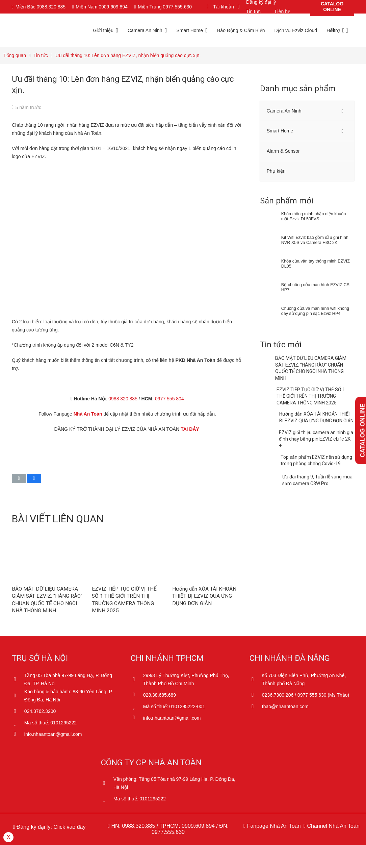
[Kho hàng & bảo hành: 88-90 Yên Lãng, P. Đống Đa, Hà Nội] (18, 696)
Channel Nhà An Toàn (333, 826)
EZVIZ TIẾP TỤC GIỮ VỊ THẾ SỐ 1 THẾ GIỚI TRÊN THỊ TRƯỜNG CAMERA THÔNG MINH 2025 (311, 396)
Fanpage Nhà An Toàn (272, 826)
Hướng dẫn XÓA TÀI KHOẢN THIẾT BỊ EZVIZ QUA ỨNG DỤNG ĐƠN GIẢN (204, 596)
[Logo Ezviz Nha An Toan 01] (50, 30)
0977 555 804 (169, 398)
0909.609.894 (198, 826)
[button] (222, 6)
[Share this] (34, 478)
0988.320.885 (138, 826)
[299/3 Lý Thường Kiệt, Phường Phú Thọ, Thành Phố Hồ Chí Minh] (137, 679)
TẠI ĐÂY (191, 429)
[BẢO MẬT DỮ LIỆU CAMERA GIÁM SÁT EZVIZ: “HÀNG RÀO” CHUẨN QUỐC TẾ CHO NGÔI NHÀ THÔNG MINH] (47, 537)
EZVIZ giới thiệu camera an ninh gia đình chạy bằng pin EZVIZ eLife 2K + (316, 439)
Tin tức (253, 11)
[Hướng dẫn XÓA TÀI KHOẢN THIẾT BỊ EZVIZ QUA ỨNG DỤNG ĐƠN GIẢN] (207, 537)
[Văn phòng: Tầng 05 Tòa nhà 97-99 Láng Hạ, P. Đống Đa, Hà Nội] (107, 783)
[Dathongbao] (49, 797)
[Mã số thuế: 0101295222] (18, 723)
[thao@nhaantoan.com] (256, 706)
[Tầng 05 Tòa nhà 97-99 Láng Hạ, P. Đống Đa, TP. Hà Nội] (18, 679)
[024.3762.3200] (18, 711)
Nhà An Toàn (88, 414)
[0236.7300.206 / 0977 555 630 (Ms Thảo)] (256, 695)
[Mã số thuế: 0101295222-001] (137, 706)
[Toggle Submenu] (342, 111)
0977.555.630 (168, 832)
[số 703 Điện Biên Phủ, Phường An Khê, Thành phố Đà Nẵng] (256, 679)
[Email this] (19, 478)
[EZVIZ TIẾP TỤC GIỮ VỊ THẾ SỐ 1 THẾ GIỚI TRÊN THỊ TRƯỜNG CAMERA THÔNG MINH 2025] (127, 537)
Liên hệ (282, 11)
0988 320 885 (122, 398)
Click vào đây (69, 827)
